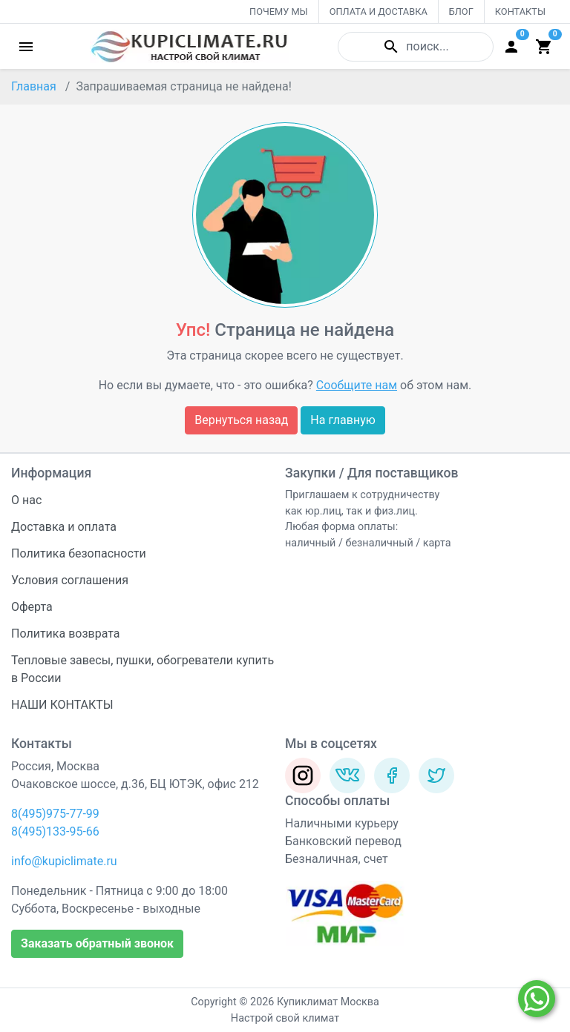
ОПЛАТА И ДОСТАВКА (379, 11)
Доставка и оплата (64, 527)
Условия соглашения (69, 580)
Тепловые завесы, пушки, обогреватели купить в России (142, 669)
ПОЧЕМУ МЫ (278, 11)
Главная (33, 86)
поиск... (415, 47)
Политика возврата (65, 633)
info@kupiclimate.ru (64, 861)
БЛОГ (461, 11)
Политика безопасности (78, 553)
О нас (26, 500)
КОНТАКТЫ (520, 11)
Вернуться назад (241, 420)
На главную (342, 420)
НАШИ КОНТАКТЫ (62, 705)
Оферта (32, 607)
